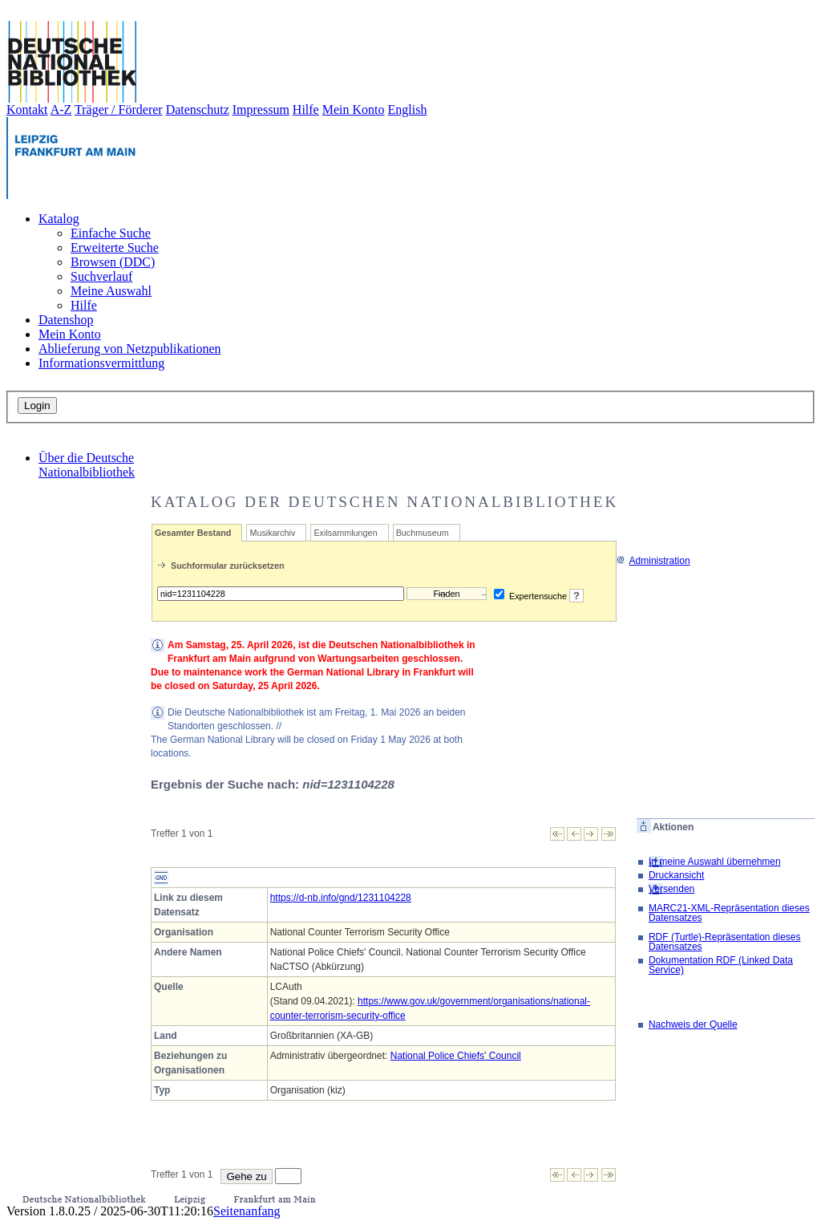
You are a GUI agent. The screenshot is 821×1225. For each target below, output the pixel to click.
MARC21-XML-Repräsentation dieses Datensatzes (729, 913)
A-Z (61, 109)
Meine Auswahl (111, 291)
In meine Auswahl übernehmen (715, 861)
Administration (653, 560)
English (407, 109)
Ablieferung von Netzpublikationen (129, 348)
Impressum (261, 109)
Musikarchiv (272, 532)
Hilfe (306, 109)
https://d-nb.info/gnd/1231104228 (340, 897)
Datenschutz (197, 109)
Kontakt (27, 109)
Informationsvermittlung (101, 363)
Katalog (58, 218)
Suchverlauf (101, 276)
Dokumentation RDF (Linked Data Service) (721, 965)
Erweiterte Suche (115, 247)
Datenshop (65, 320)
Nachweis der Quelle (693, 1024)
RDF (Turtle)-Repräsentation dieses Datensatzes (725, 941)
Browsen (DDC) (113, 262)
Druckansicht (676, 875)
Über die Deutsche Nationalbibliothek (86, 465)
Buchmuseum (422, 532)
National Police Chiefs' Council (455, 1055)
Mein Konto (353, 109)
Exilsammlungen (345, 532)
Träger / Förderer (119, 109)
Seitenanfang (247, 1211)
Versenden (671, 888)
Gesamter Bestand (193, 532)
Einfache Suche (111, 233)
